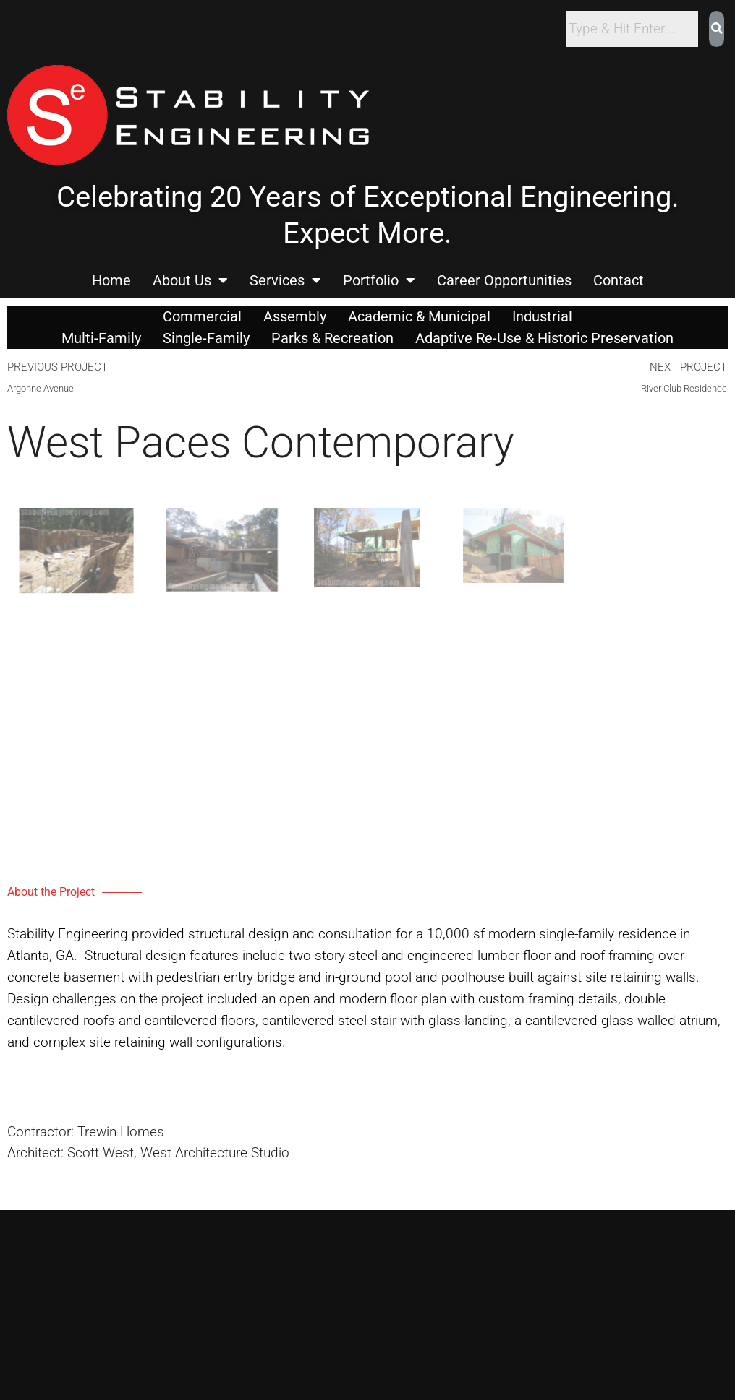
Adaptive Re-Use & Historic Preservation (544, 338)
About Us (190, 280)
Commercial (202, 316)
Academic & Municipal (419, 316)
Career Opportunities (504, 280)
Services (285, 280)
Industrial (542, 316)
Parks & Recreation (332, 338)
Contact (618, 280)
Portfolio (379, 280)
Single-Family (206, 338)
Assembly (294, 316)
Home (111, 280)
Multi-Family (101, 338)
